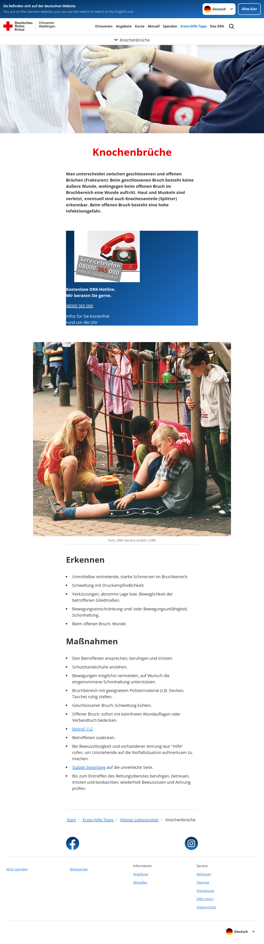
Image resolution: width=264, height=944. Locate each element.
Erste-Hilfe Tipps (193, 26)
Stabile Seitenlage (89, 767)
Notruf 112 (82, 729)
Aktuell (154, 26)
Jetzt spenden (17, 869)
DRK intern (205, 899)
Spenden (170, 26)
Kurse (139, 26)
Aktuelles (140, 882)
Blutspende (79, 869)
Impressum (205, 890)
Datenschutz (206, 907)
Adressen (204, 874)
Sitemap (203, 882)
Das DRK (217, 26)
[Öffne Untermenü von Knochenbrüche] (132, 40)
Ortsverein (104, 26)
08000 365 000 (79, 306)
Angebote (124, 26)
